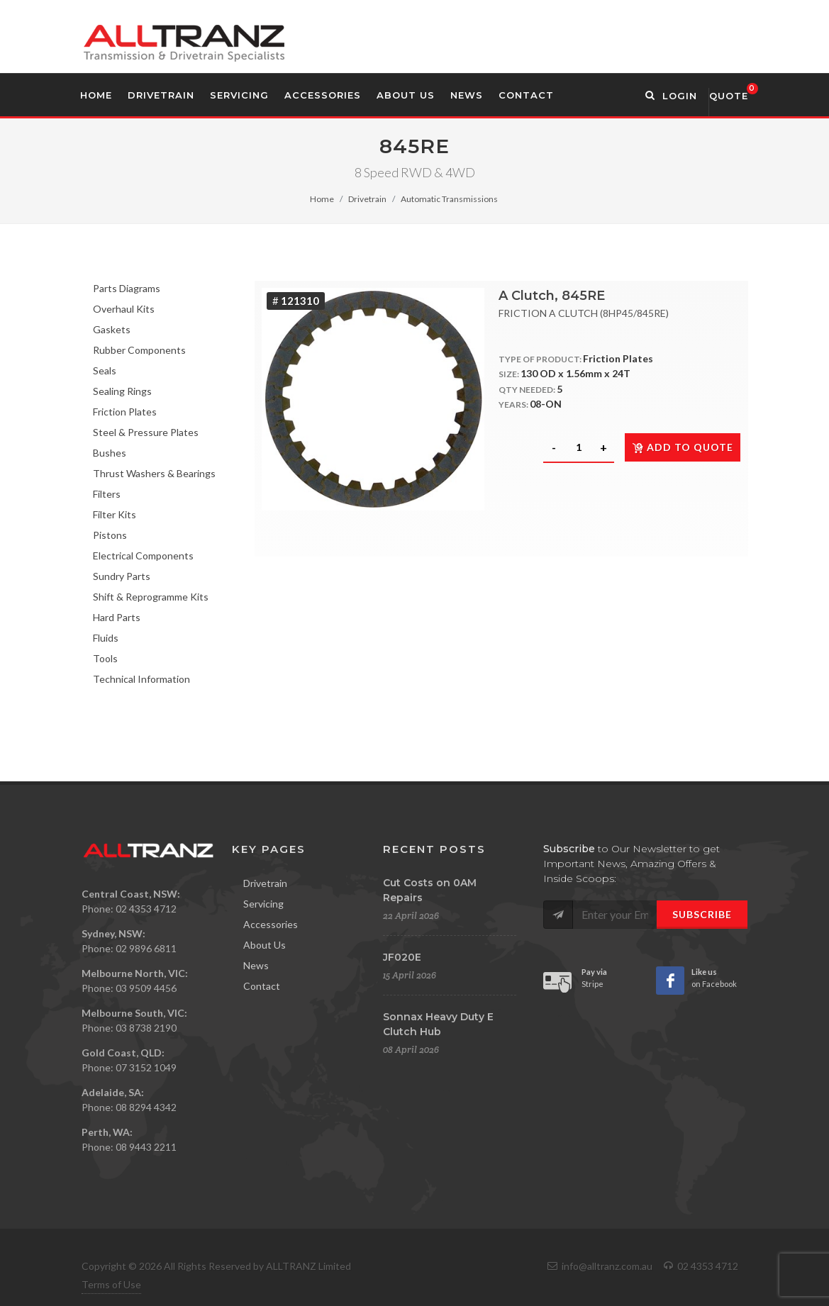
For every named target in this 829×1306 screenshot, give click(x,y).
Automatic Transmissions (449, 199)
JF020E (402, 957)
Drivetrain (367, 199)
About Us (264, 945)
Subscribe (702, 914)
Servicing (263, 904)
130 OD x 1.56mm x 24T (575, 373)
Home (322, 199)
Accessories (270, 924)
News (256, 965)
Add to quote (682, 447)
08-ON (546, 404)
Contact (261, 986)
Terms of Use (111, 1284)
